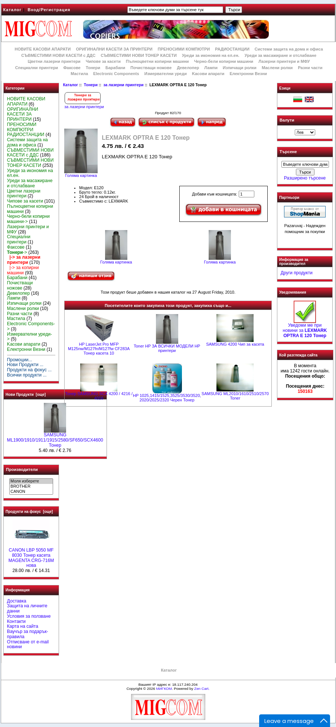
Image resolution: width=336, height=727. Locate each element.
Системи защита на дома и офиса (289, 49)
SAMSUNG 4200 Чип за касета (235, 344)
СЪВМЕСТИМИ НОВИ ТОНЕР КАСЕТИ (139, 55)
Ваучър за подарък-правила (27, 634)
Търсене (288, 152)
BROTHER (31, 486)
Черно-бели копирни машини (223, 61)
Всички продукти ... (27, 375)
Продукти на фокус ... (29, 369)
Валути (287, 120)
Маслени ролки (277, 67)
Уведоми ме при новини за (305, 328)
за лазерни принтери (123, 85)
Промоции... (19, 359)
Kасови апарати (208, 73)
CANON (31, 491)
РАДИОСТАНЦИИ (232, 49)
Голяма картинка (116, 260)
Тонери (91, 85)
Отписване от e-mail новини (28, 644)
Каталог (12, 9)
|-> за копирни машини (23, 270)
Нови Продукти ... (25, 364)
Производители (22, 469)
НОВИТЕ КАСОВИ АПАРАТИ (42, 49)
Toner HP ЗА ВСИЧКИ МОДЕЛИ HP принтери (167, 348)
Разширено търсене (305, 178)
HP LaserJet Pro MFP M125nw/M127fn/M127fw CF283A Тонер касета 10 (99, 348)
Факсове (71, 67)
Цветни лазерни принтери (54, 61)
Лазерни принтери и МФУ (284, 61)
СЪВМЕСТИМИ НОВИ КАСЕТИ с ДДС (58, 55)
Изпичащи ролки (240, 67)
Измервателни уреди (165, 73)
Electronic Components (116, 73)
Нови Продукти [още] (26, 394)
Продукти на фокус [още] (29, 512)
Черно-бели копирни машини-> (28, 219)
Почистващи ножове (151, 67)
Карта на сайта (22, 626)
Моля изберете (31, 481)
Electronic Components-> (31, 326)
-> (17, 252)
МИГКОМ (164, 688)
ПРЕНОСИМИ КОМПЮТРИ (184, 49)
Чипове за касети (103, 61)
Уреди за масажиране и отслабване (280, 55)
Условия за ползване (29, 616)
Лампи (211, 67)
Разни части (310, 67)
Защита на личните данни (27, 608)
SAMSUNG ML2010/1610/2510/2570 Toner (235, 395)
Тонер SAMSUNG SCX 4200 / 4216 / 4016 (99, 395)
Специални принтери (36, 67)
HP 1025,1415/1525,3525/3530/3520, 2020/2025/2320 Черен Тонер (167, 397)
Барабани (115, 67)
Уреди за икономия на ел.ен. (210, 55)
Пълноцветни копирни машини (157, 61)
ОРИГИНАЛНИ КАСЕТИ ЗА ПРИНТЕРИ (114, 49)
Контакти (16, 621)
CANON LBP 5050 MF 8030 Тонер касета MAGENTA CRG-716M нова (31, 556)
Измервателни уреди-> (29, 337)
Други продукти (297, 272)
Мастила (79, 73)
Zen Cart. (201, 688)
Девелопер (188, 67)
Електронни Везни (248, 73)
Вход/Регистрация (48, 9)
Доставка (16, 601)
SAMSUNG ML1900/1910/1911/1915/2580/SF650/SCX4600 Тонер (55, 438)
